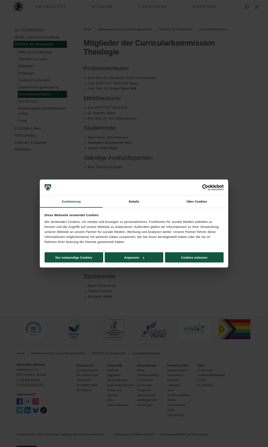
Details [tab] (134, 201)
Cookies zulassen (194, 257)
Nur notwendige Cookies (73, 257)
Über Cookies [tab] (197, 201)
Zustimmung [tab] (71, 201)
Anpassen (134, 257)
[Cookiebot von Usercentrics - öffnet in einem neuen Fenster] (205, 187)
